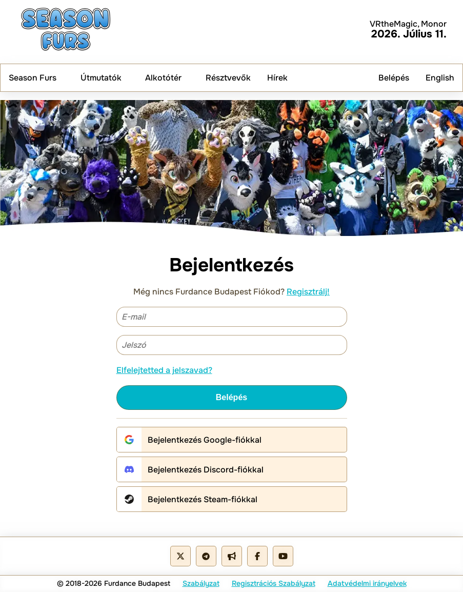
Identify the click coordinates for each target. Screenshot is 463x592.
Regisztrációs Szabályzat (273, 583)
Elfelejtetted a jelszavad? (164, 370)
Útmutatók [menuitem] (104, 77)
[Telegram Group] (206, 556)
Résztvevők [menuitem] (228, 77)
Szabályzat (201, 583)
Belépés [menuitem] (393, 77)
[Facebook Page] (257, 556)
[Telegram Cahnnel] (232, 556)
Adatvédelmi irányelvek (367, 583)
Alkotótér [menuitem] (167, 77)
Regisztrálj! (308, 291)
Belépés (231, 397)
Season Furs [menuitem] (36, 77)
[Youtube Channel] (283, 556)
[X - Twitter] (180, 556)
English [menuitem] (440, 77)
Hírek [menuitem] (277, 77)
